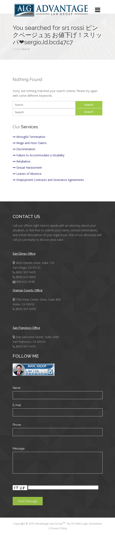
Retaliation (21, 161)
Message (19, 448)
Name (16, 388)
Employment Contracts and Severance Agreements (48, 180)
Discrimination (24, 149)
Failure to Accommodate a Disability (38, 155)
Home (16, 49)
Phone (17, 424)
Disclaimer (95, 523)
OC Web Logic (79, 523)
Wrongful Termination (29, 137)
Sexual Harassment (27, 167)
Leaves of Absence (27, 174)
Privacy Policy (58, 528)
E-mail (17, 405)
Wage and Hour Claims (30, 143)
